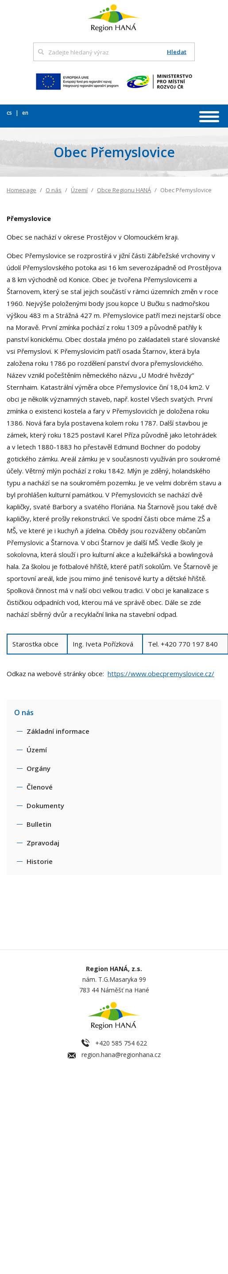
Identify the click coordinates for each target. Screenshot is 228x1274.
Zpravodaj (43, 842)
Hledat (176, 52)
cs (10, 112)
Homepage (21, 190)
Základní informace (58, 731)
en (25, 112)
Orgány (38, 768)
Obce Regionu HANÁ (124, 190)
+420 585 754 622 (121, 1043)
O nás (54, 190)
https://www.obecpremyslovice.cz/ (161, 673)
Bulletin (39, 824)
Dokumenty (45, 805)
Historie (40, 861)
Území (79, 190)
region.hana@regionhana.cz (121, 1054)
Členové (40, 786)
